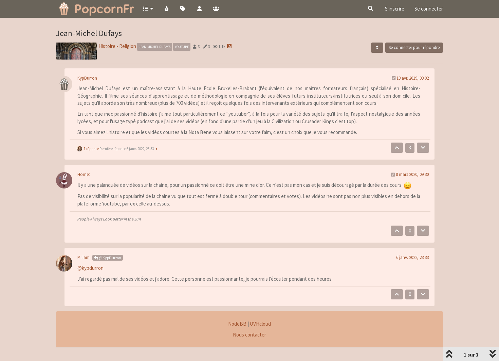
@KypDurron (107, 257)
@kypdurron (90, 268)
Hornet (83, 174)
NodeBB (237, 324)
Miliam (83, 257)
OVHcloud (260, 324)
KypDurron (87, 78)
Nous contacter (249, 334)
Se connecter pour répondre (414, 47)
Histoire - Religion (117, 46)
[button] (147, 8)
